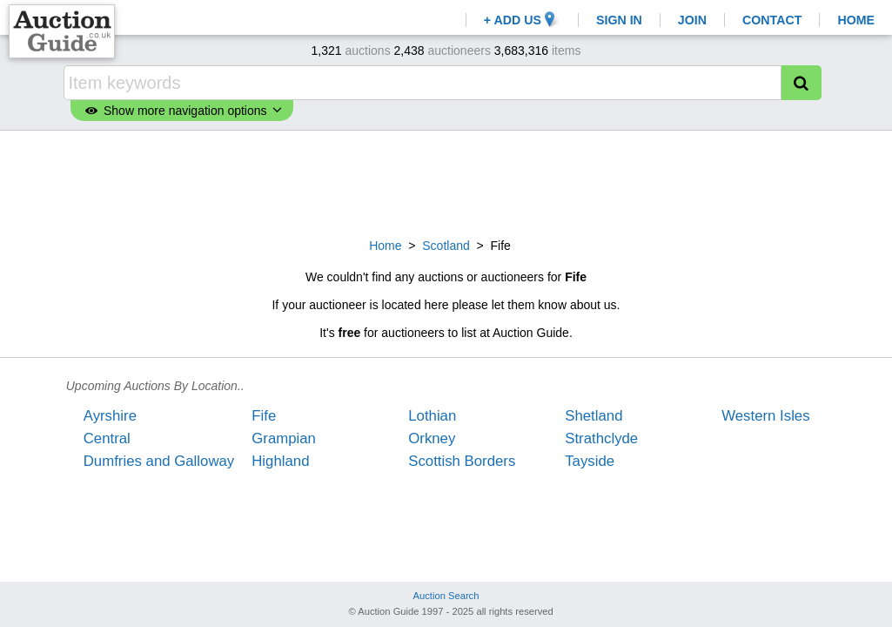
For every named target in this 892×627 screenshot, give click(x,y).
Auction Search (446, 595)
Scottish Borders (461, 461)
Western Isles (765, 416)
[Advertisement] (446, 182)
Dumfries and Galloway (159, 461)
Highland (280, 461)
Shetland (593, 416)
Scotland (445, 246)
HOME (856, 20)
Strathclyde (601, 438)
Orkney (431, 438)
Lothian (432, 416)
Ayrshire (110, 416)
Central (107, 438)
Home (385, 246)
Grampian (284, 438)
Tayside (589, 461)
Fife (264, 416)
